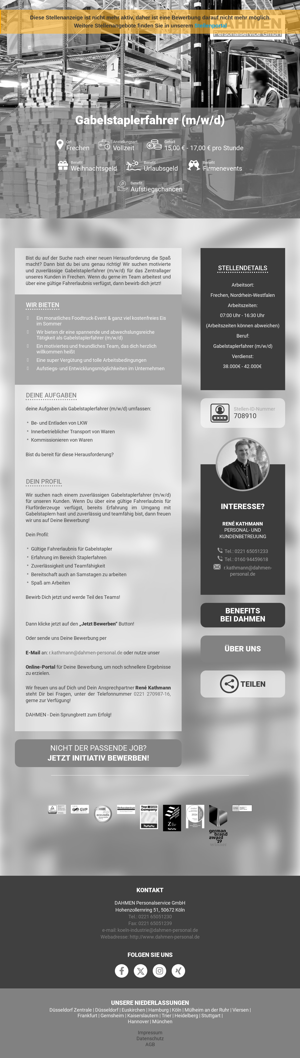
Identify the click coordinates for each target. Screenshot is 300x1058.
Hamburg (158, 1010)
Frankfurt (87, 1015)
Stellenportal (211, 26)
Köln (176, 1010)
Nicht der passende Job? (98, 753)
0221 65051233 (251, 551)
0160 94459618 (251, 559)
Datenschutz (150, 1038)
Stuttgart (211, 1015)
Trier (166, 1015)
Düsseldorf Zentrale (70, 1010)
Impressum (150, 1032)
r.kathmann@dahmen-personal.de (85, 652)
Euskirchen (133, 1010)
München (162, 1021)
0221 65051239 (155, 923)
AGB (150, 1044)
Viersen (240, 1010)
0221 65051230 (155, 916)
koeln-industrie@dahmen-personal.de (158, 930)
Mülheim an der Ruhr (207, 1010)
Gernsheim (112, 1015)
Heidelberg (186, 1015)
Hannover (138, 1021)
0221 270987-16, (152, 694)
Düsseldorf (106, 1010)
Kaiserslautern (142, 1015)
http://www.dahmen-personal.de (165, 937)
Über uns (243, 648)
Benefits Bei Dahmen (242, 615)
